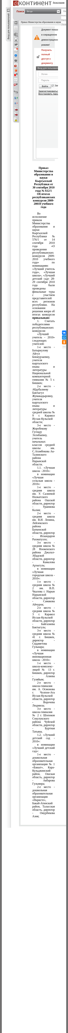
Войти (45, 86)
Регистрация (59, 2)
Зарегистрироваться (48, 91)
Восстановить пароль (49, 94)
